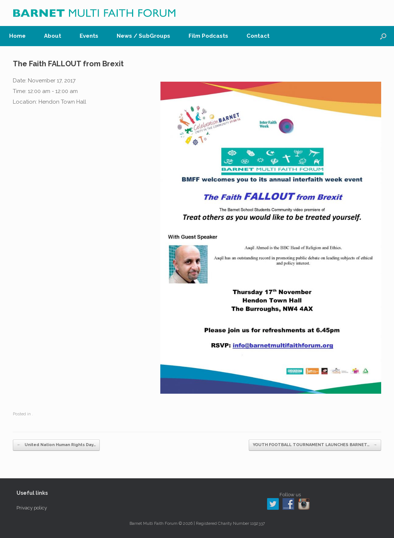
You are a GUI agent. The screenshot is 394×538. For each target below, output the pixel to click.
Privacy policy (32, 508)
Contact (258, 36)
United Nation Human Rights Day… (56, 445)
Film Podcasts (208, 36)
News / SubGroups (143, 36)
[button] (383, 36)
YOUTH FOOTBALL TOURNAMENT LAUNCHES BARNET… (315, 445)
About (52, 36)
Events (89, 36)
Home (17, 36)
